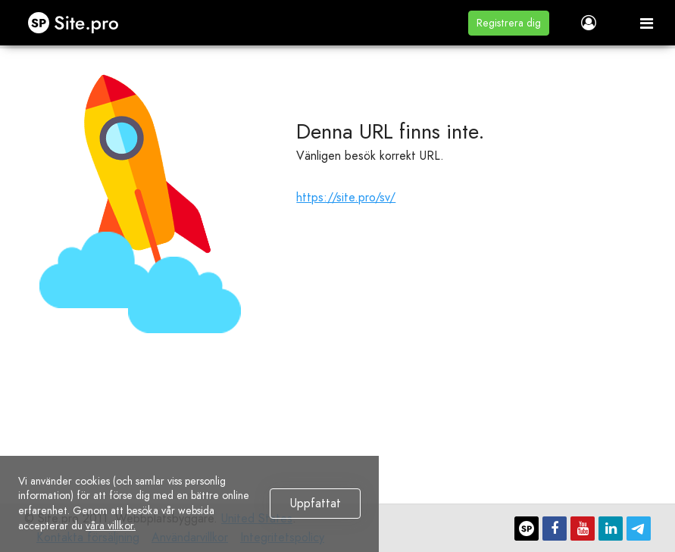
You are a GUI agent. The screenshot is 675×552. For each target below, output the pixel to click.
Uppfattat (315, 503)
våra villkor (109, 525)
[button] (508, 23)
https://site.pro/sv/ (345, 197)
